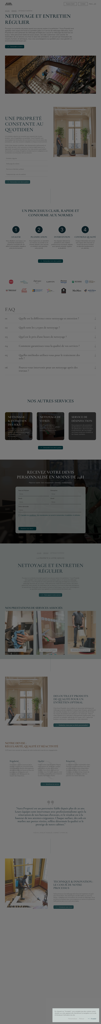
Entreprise (54, 490)
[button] (72, 1019)
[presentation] (32, 521)
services (14, 11)
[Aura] (8, 3)
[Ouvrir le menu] (92, 4)
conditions (32, 515)
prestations (45, 37)
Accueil (7, 11)
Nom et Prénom (23, 490)
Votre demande (23, 506)
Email (20, 498)
